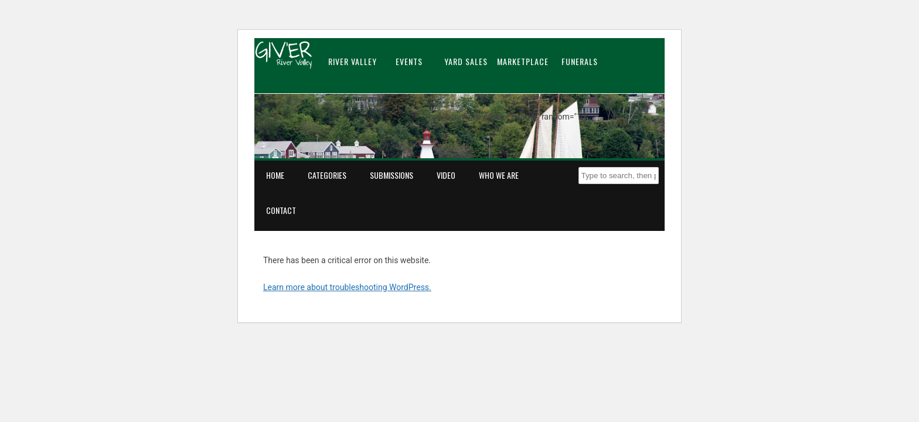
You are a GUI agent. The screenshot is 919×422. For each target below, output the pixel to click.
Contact (281, 210)
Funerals (579, 61)
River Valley (352, 61)
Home (275, 175)
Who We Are (499, 175)
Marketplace (523, 61)
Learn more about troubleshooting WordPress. (347, 287)
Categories (327, 175)
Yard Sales (466, 61)
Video (446, 175)
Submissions (391, 175)
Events (409, 61)
